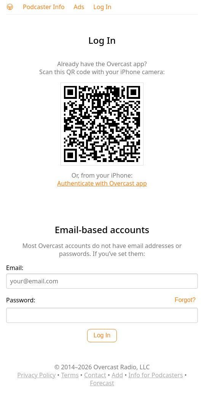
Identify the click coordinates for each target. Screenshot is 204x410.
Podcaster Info (44, 7)
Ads (79, 7)
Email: (14, 268)
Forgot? (185, 300)
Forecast (102, 383)
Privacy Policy (36, 375)
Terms (70, 375)
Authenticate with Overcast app (102, 183)
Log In (102, 7)
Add (117, 375)
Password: (20, 300)
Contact (95, 375)
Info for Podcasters (155, 375)
